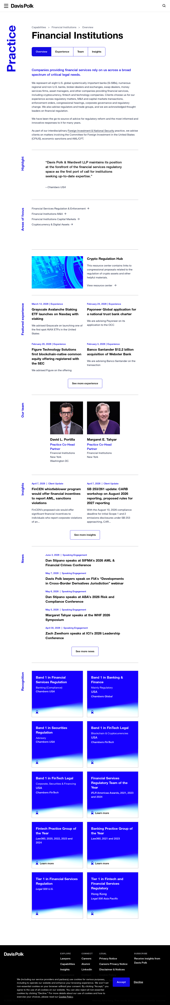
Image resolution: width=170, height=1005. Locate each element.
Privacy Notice (108, 958)
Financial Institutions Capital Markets (54, 219)
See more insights (85, 534)
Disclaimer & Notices (112, 969)
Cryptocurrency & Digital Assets (50, 224)
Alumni (86, 964)
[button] (6, 6)
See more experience (85, 383)
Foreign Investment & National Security (91, 130)
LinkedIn (87, 969)
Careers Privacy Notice (113, 964)
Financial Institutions (66, 432)
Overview (41, 51)
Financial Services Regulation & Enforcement (59, 208)
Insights (96, 51)
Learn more (102, 813)
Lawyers (65, 958)
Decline (138, 982)
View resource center (100, 285)
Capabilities (39, 27)
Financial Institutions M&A (47, 213)
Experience (62, 51)
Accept (121, 982)
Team (80, 51)
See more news (85, 651)
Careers (86, 958)
